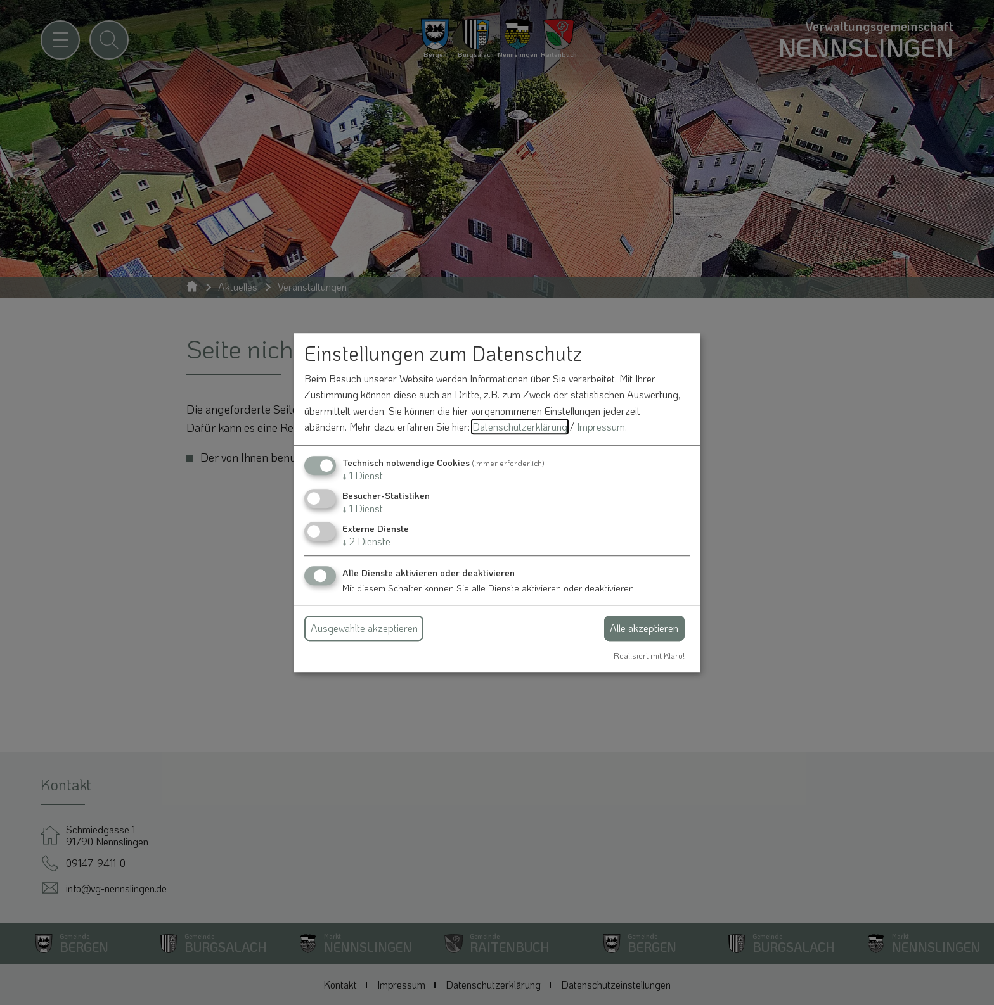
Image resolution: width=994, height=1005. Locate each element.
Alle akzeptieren (644, 628)
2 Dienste (366, 541)
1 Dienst (362, 475)
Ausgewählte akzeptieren (364, 628)
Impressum (601, 427)
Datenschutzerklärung (519, 427)
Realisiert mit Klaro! (649, 655)
